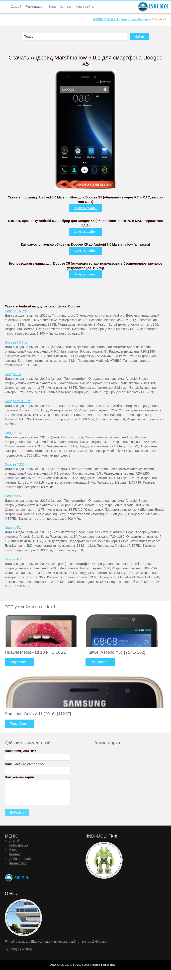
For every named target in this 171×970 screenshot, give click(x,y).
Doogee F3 (13, 527)
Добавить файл (21, 859)
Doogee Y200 (15, 464)
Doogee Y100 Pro (18, 401)
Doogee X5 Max (16, 342)
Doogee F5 (13, 496)
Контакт (65, 6)
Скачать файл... (86, 208)
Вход (52, 6)
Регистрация (34, 6)
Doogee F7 (13, 559)
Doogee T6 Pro (16, 311)
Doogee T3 (13, 433)
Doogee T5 (13, 374)
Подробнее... (19, 662)
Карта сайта (84, 6)
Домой (16, 6)
